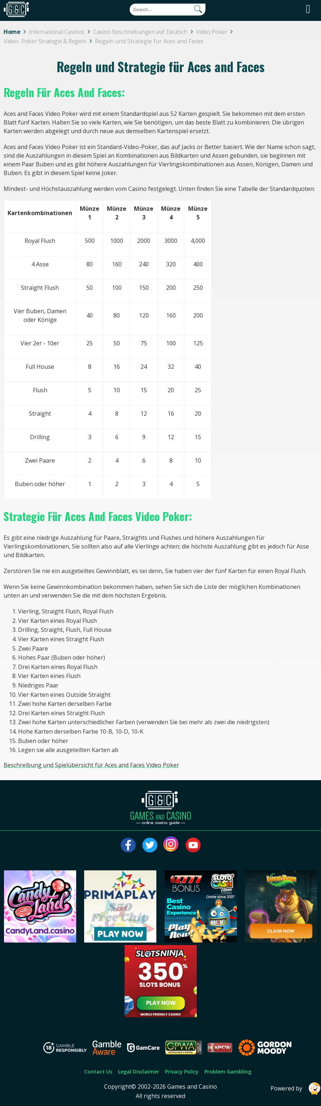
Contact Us (98, 1071)
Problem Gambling (227, 1071)
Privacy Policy (182, 1071)
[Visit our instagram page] (171, 845)
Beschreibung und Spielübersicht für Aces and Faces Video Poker (91, 765)
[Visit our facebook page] (128, 845)
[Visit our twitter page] (150, 845)
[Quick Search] (167, 10)
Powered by (295, 1088)
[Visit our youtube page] (193, 845)
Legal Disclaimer (138, 1071)
